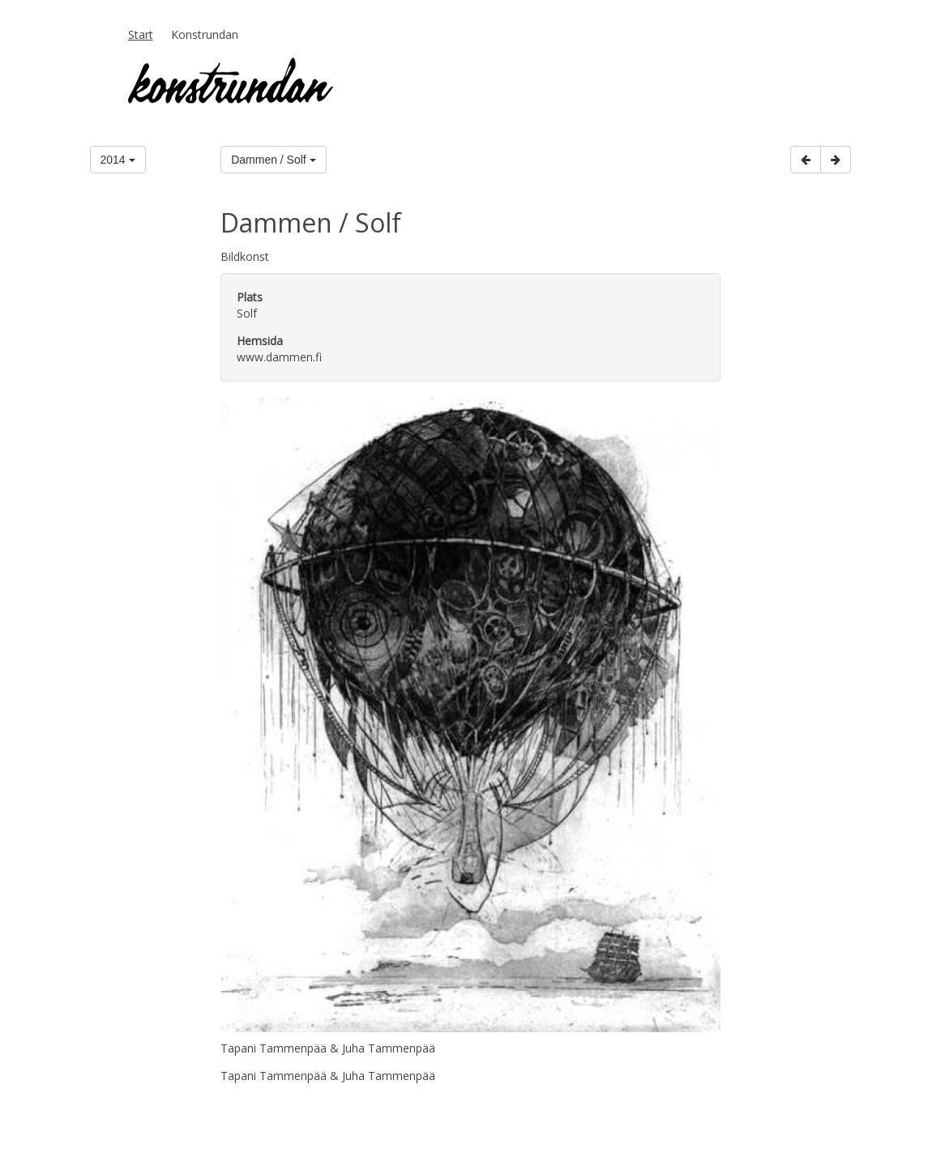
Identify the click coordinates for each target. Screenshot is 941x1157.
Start (140, 34)
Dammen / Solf (273, 159)
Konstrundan (204, 34)
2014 (118, 159)
